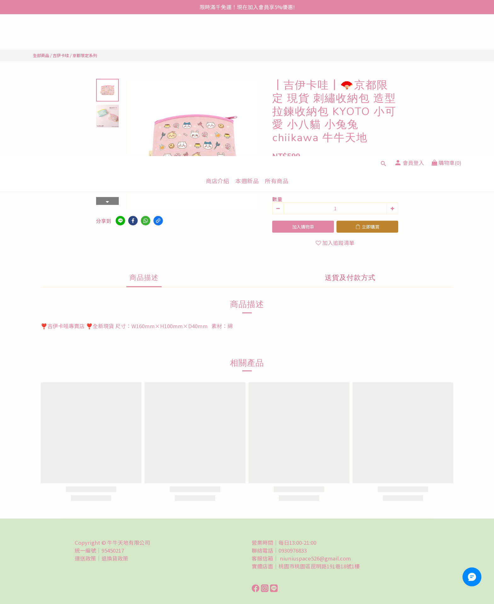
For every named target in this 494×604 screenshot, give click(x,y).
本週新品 (247, 39)
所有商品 (276, 39)
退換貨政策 (114, 558)
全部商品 (41, 55)
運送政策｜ (88, 558)
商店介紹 (217, 39)
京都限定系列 (84, 55)
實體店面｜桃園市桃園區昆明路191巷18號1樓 (306, 566)
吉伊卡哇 (61, 55)
